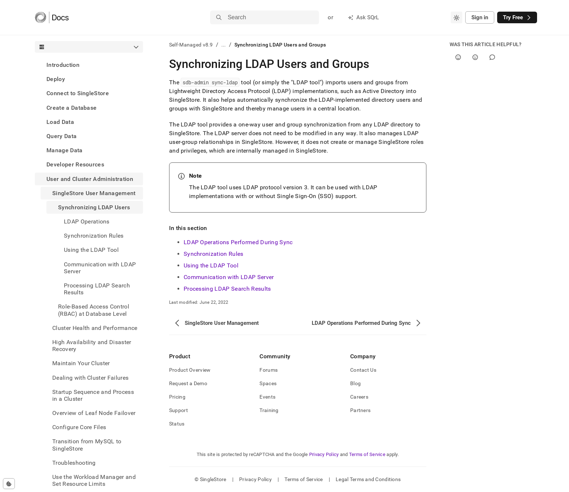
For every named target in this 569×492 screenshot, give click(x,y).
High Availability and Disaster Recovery (91, 345)
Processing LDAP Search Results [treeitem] (97, 289)
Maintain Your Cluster (81, 363)
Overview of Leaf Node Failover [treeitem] (94, 413)
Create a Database (71, 107)
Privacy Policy (324, 454)
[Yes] (458, 57)
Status (177, 424)
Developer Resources (75, 164)
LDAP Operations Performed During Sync (238, 242)
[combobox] (456, 17)
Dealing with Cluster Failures (90, 377)
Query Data (61, 136)
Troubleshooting (74, 462)
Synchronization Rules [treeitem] (94, 235)
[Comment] (492, 57)
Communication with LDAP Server (229, 277)
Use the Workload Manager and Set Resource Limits (94, 480)
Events (267, 397)
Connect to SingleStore (77, 93)
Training (268, 410)
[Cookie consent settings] (9, 483)
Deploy (55, 79)
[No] (475, 57)
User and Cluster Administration (89, 179)
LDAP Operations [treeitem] (87, 221)
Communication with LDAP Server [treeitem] (100, 268)
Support (178, 410)
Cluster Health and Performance (95, 327)
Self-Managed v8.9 (191, 45)
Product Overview (189, 370)
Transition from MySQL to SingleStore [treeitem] (87, 445)
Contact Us (363, 370)
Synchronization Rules (213, 253)
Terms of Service (367, 454)
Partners (360, 410)
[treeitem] (89, 65)
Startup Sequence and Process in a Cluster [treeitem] (93, 395)
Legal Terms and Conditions (368, 479)
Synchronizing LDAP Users (94, 207)
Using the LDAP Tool (211, 265)
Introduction (62, 64)
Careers (359, 397)
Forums (268, 370)
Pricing (177, 397)
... (223, 45)
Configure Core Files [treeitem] (79, 427)
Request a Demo (188, 383)
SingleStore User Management (94, 193)
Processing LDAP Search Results (227, 288)
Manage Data (64, 150)
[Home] (52, 17)
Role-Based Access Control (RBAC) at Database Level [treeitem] (93, 310)
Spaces (268, 383)
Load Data (60, 121)
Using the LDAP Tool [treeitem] (91, 249)
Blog (355, 383)
